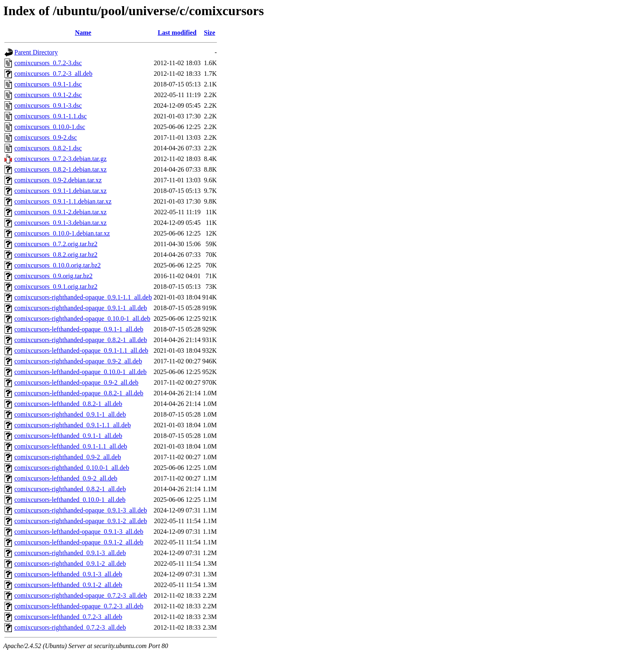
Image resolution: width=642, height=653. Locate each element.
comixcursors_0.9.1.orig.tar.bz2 (55, 286)
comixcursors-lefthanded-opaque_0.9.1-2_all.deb (78, 542)
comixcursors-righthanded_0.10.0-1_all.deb (71, 467)
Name (83, 32)
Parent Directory (36, 52)
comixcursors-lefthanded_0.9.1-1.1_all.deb (70, 446)
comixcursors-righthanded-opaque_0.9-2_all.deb (78, 361)
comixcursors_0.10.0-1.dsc (49, 126)
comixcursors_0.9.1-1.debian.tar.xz (60, 190)
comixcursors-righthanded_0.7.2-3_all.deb (70, 627)
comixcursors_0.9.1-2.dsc (48, 94)
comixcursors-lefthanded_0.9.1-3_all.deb (68, 574)
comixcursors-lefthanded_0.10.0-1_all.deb (69, 499)
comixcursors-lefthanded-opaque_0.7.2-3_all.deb (78, 606)
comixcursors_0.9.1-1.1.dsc (50, 116)
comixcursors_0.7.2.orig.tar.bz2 (55, 243)
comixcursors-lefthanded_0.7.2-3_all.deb (68, 616)
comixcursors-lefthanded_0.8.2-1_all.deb (68, 403)
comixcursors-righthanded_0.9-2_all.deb (67, 456)
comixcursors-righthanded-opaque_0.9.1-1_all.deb (80, 307)
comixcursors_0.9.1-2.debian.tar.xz (60, 212)
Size (209, 32)
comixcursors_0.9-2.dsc (45, 137)
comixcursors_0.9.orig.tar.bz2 (53, 275)
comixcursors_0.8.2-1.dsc (48, 148)
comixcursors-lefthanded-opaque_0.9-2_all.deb (76, 382)
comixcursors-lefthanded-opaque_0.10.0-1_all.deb (80, 371)
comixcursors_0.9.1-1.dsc (48, 84)
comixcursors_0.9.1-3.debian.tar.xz (60, 222)
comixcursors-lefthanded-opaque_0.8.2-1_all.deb (78, 393)
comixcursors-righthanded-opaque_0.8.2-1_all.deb (80, 339)
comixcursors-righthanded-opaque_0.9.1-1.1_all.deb (83, 297)
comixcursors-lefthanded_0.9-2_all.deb (65, 478)
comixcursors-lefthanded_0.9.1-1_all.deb (68, 435)
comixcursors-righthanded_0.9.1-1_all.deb (70, 414)
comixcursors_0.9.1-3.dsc (48, 105)
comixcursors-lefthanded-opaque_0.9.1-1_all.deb (78, 329)
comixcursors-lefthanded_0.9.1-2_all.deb (68, 584)
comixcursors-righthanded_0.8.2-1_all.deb (70, 488)
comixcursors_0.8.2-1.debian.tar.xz (60, 169)
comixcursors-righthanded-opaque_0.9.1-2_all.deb (80, 520)
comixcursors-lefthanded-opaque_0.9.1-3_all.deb (78, 531)
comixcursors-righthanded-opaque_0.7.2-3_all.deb (80, 595)
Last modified (177, 32)
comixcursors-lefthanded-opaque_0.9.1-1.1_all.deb (81, 350)
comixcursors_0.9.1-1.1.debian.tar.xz (62, 201)
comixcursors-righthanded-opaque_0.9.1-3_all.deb (80, 510)
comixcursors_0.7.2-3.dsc (48, 62)
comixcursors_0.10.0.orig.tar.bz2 (57, 265)
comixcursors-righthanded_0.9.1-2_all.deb (70, 563)
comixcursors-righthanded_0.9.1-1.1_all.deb (72, 425)
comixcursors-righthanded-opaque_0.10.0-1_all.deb (82, 318)
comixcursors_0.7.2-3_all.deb (53, 73)
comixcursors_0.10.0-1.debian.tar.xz (62, 233)
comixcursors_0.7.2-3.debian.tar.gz (60, 158)
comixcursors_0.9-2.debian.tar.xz (58, 180)
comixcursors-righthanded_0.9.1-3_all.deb (70, 552)
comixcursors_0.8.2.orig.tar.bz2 (55, 254)
